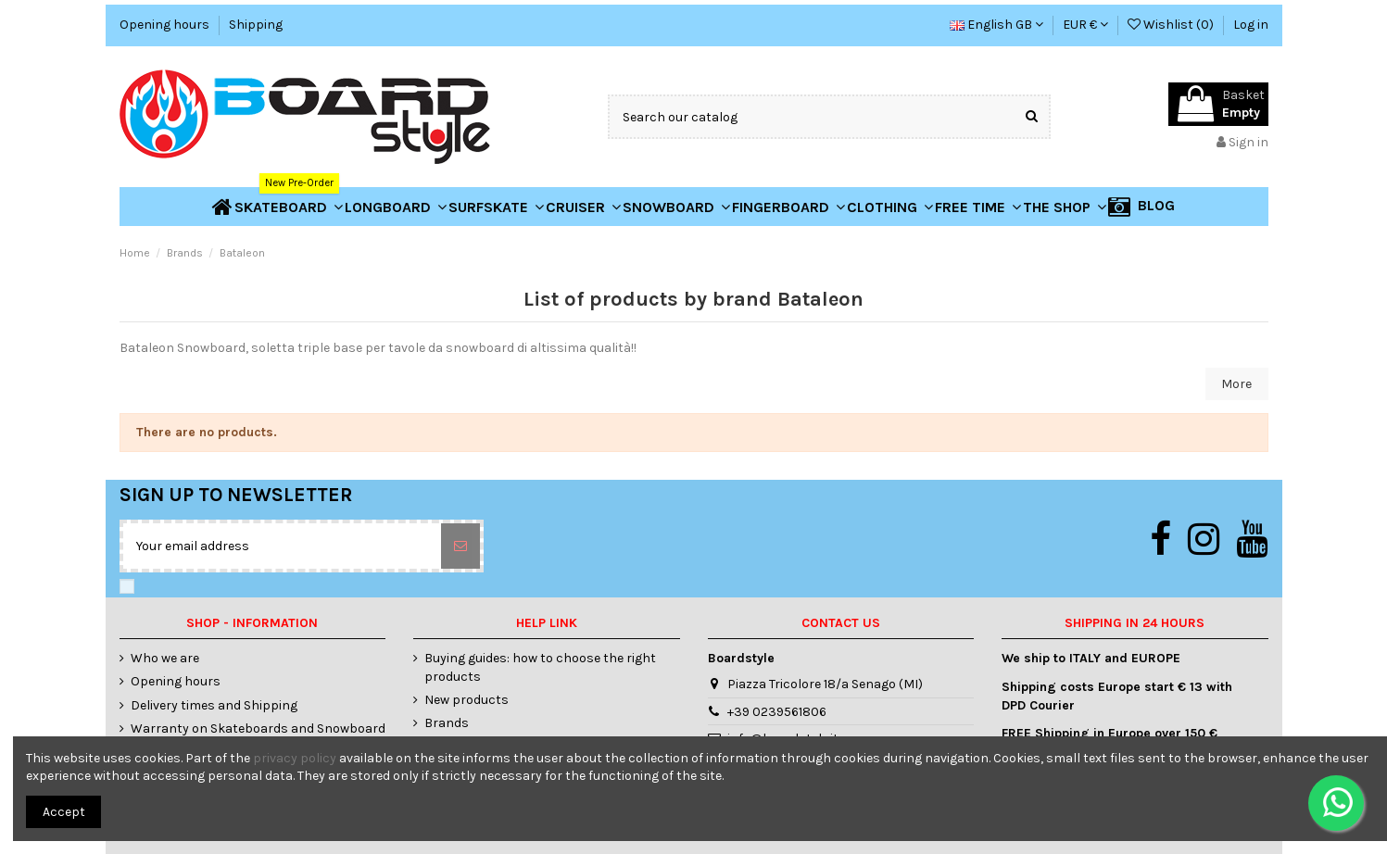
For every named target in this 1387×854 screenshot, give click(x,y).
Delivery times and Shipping (214, 705)
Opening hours (166, 24)
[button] (1064, 206)
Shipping (256, 24)
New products (466, 700)
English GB (996, 24)
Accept (64, 812)
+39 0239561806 (776, 712)
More (1236, 384)
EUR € (1085, 24)
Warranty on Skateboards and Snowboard (258, 728)
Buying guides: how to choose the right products (540, 667)
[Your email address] (282, 546)
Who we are (165, 658)
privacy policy (294, 758)
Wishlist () (1172, 24)
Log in (1250, 24)
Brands (446, 723)
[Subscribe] (460, 546)
